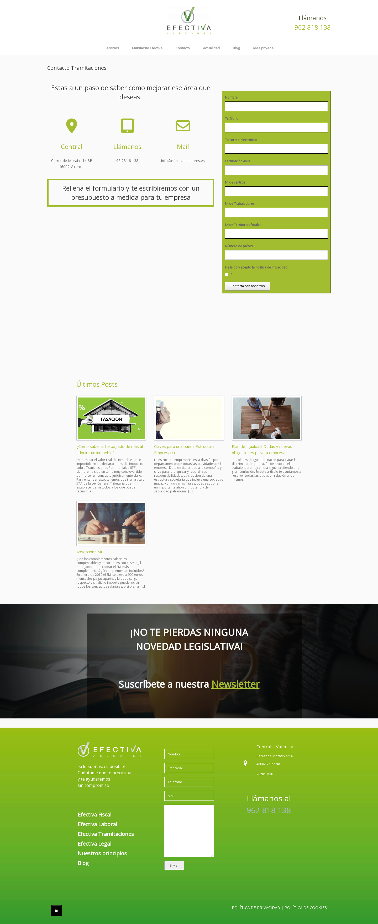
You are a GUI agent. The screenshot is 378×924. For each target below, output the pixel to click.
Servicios (111, 48)
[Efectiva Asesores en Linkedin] (56, 910)
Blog (236, 48)
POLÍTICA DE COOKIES (306, 907)
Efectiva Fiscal (94, 814)
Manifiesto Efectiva (147, 48)
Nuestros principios (102, 853)
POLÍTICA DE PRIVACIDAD (256, 907)
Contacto (183, 48)
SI (232, 274)
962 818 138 (313, 27)
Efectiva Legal (94, 843)
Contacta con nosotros (247, 286)
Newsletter (235, 684)
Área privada (263, 48)
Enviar (174, 865)
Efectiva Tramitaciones (106, 833)
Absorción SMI (89, 551)
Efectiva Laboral (97, 824)
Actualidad (211, 48)
